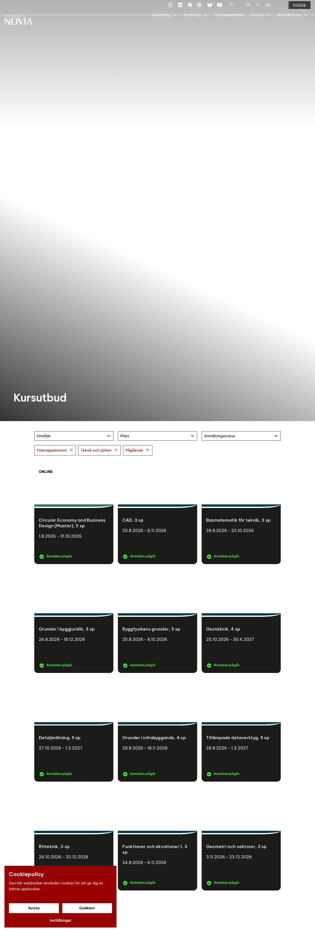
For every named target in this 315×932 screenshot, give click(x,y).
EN (248, 8)
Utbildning (161, 26)
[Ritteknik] (73, 838)
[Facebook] (190, 8)
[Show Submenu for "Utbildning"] (174, 26)
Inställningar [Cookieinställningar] (60, 920)
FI (258, 8)
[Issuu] (200, 8)
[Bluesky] (210, 8)
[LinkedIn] (180, 8)
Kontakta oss (289, 26)
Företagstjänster (229, 26)
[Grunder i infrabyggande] (157, 729)
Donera (299, 7)
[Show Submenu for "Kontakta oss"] (306, 26)
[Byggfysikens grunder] (157, 621)
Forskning (192, 26)
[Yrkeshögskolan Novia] (22, 26)
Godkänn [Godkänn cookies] (87, 908)
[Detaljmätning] (73, 729)
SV (267, 8)
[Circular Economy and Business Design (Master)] (73, 512)
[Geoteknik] (241, 621)
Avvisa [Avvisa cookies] (34, 908)
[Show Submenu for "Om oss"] (268, 26)
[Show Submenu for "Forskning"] (205, 26)
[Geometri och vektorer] (241, 838)
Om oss (257, 26)
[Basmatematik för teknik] (241, 512)
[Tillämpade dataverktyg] (241, 729)
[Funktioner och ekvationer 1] (157, 838)
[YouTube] (219, 8)
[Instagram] (170, 8)
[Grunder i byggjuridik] (73, 621)
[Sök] (232, 8)
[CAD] (157, 512)
